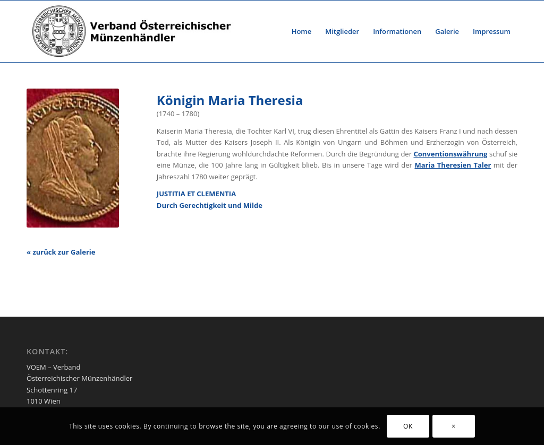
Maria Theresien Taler (452, 165)
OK (408, 426)
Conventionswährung (450, 154)
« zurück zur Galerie (61, 252)
